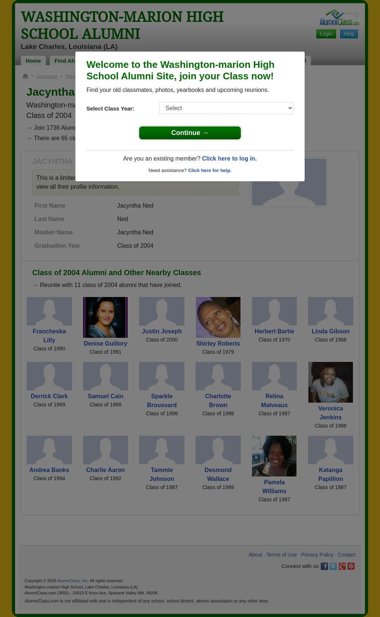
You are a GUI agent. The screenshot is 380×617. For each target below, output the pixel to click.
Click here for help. (210, 170)
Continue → (190, 132)
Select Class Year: (110, 108)
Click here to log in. (229, 158)
